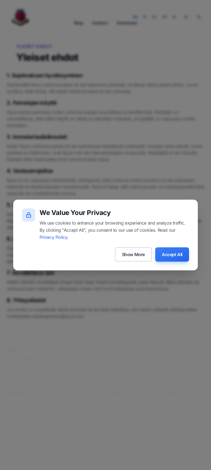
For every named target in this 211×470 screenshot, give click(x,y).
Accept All (172, 254)
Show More (133, 254)
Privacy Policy (53, 237)
